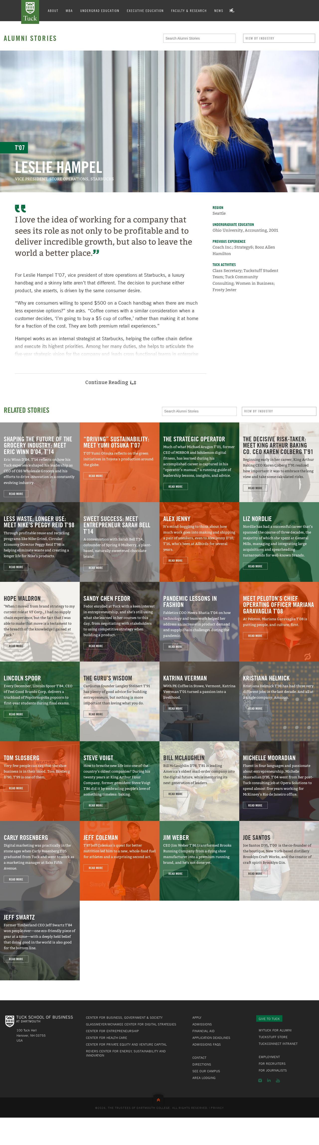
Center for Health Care (106, 1038)
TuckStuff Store (273, 1037)
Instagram (260, 1080)
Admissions (202, 1024)
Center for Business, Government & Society (124, 1017)
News (218, 10)
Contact (199, 1058)
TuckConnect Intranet (278, 1044)
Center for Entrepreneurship (112, 1031)
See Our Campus (206, 1071)
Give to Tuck (269, 1019)
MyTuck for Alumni (275, 1030)
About (53, 10)
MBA (69, 10)
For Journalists (273, 1070)
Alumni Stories (30, 38)
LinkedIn (269, 1080)
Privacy (217, 1107)
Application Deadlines (211, 1038)
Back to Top (159, 1099)
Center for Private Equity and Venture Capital (126, 1044)
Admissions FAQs (206, 1044)
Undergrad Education (99, 10)
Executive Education (145, 10)
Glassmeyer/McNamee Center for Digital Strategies (131, 1024)
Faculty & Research (189, 10)
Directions (201, 1064)
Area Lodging (204, 1078)
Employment (269, 1057)
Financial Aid (203, 1031)
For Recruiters (272, 1064)
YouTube (278, 1080)
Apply (196, 1017)
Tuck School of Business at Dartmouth (30, 12)
